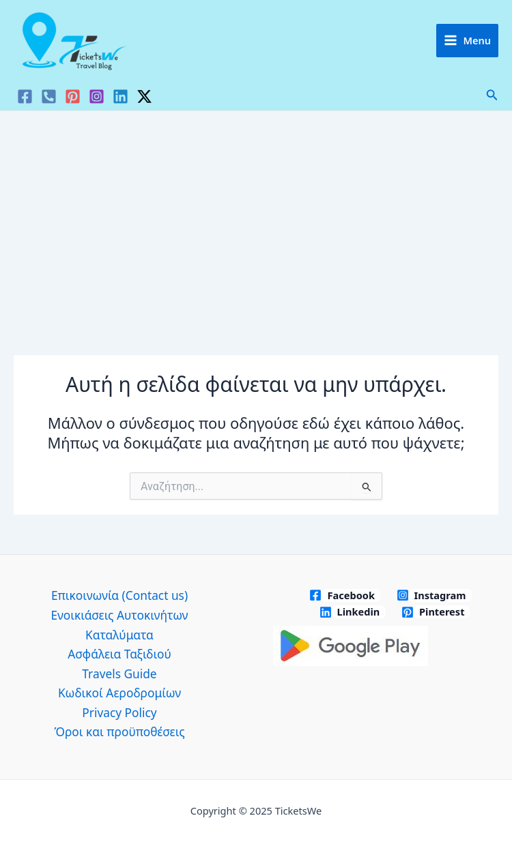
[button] (492, 95)
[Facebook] (25, 96)
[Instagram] (96, 96)
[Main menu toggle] (467, 40)
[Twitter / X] (144, 96)
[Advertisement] (256, 213)
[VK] (49, 96)
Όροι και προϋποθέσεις (119, 731)
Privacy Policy (119, 712)
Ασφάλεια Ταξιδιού (119, 654)
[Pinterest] (72, 96)
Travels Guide (119, 673)
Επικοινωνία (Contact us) (119, 595)
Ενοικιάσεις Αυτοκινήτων (119, 615)
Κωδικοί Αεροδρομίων (119, 692)
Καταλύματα (119, 634)
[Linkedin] (120, 96)
